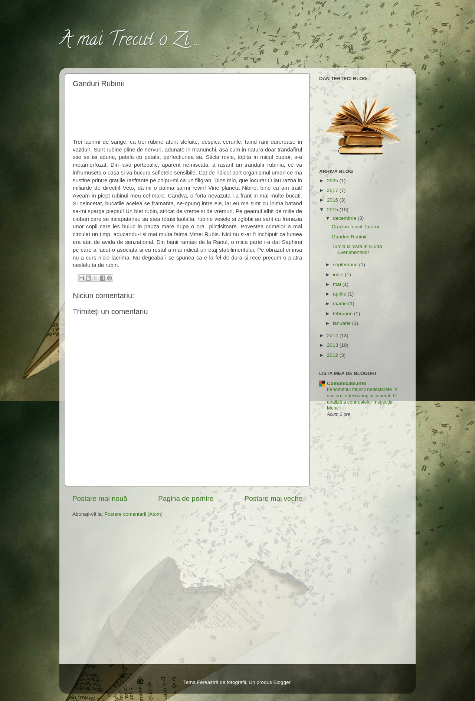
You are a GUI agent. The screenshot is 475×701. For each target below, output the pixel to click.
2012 (333, 355)
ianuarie (342, 323)
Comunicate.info (346, 383)
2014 (333, 335)
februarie (343, 313)
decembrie (345, 218)
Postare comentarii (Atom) (133, 514)
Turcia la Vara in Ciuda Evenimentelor (357, 249)
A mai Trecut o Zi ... (130, 41)
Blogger (281, 682)
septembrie (346, 264)
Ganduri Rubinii (349, 236)
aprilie (340, 294)
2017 (333, 190)
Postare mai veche (273, 498)
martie (340, 303)
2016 (333, 200)
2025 (333, 180)
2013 (333, 345)
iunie (339, 274)
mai (338, 284)
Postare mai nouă (99, 498)
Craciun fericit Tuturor (356, 226)
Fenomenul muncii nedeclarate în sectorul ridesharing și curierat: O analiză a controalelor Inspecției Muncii (362, 399)
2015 (333, 209)
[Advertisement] (188, 111)
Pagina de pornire (185, 498)
